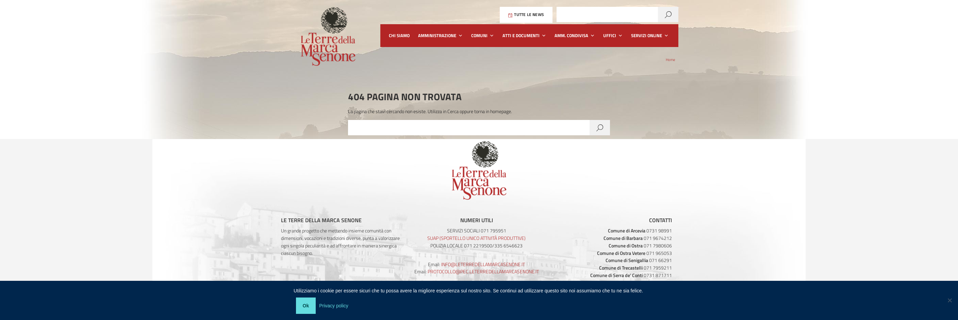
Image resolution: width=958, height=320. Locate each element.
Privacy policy (335, 306)
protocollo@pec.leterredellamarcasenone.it (483, 271)
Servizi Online (649, 36)
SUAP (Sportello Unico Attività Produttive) (476, 238)
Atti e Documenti (524, 36)
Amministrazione (440, 36)
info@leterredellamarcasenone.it (483, 264)
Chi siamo (399, 35)
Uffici (613, 36)
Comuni (482, 36)
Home (670, 59)
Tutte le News (526, 15)
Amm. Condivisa (575, 36)
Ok (307, 306)
